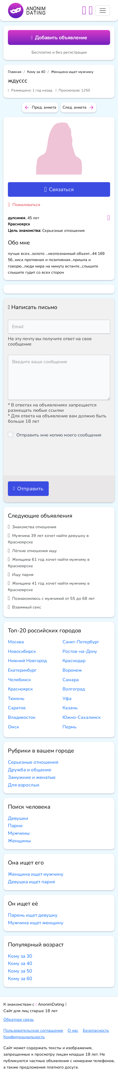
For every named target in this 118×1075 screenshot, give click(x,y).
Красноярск (20, 689)
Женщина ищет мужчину (72, 71)
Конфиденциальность (24, 1037)
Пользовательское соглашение (33, 1030)
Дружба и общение (29, 770)
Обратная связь (18, 1019)
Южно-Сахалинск (82, 717)
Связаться (59, 189)
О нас (73, 1030)
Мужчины (19, 833)
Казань (70, 708)
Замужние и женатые (31, 777)
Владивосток (21, 717)
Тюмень (16, 699)
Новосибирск (22, 651)
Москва (16, 642)
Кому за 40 (36, 71)
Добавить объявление (59, 38)
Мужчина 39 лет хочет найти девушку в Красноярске (48, 538)
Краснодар (74, 661)
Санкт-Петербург (81, 642)
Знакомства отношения (32, 527)
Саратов (17, 708)
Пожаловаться (24, 204)
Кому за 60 (20, 978)
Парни (15, 825)
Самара (71, 680)
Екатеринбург (22, 670)
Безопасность (96, 1030)
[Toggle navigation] (102, 10)
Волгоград (74, 689)
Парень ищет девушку (32, 915)
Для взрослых (23, 785)
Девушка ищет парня (31, 882)
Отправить (28, 488)
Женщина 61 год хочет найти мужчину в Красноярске (49, 562)
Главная (14, 71)
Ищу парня (21, 574)
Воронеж (72, 670)
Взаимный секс (24, 607)
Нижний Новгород (27, 661)
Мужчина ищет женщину (35, 923)
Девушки (18, 818)
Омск (13, 727)
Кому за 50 (20, 971)
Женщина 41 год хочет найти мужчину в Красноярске (49, 586)
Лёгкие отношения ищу (32, 550)
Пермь (70, 727)
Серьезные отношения (33, 762)
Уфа (67, 699)
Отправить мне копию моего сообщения (58, 435)
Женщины (19, 841)
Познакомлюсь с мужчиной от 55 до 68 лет (51, 598)
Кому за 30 (20, 956)
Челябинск (19, 680)
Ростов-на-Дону (80, 651)
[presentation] (50, 457)
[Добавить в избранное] (108, 218)
